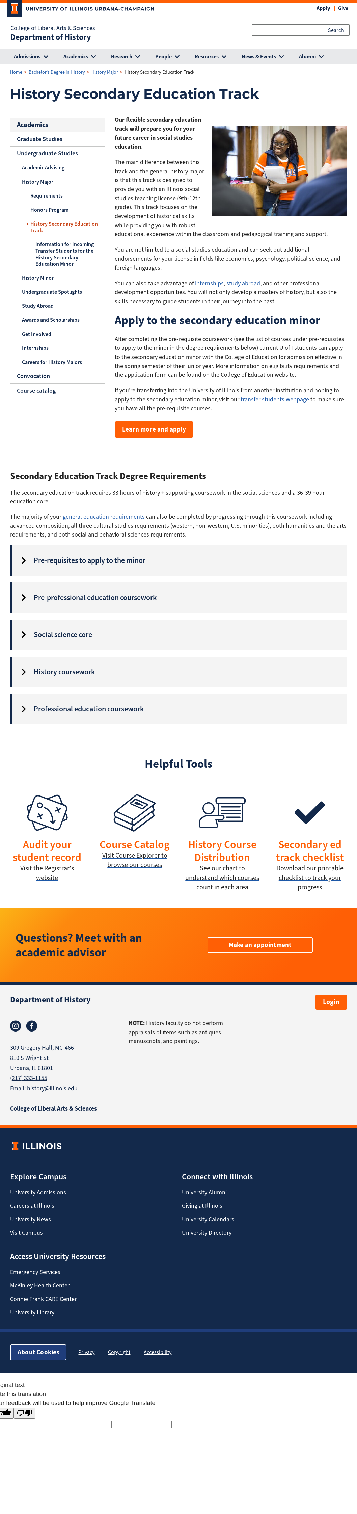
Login (331, 1002)
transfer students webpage (275, 399)
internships (209, 283)
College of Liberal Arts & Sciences (52, 28)
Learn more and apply (154, 429)
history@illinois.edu (52, 1088)
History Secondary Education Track (64, 227)
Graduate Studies (39, 139)
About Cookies (38, 1352)
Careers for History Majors (52, 361)
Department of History (50, 37)
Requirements (46, 195)
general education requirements (104, 517)
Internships (35, 347)
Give (343, 8)
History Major (104, 72)
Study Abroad (38, 305)
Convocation (33, 376)
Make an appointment (260, 945)
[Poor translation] (24, 1413)
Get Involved (36, 333)
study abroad (243, 283)
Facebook (31, 1026)
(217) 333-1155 (28, 1078)
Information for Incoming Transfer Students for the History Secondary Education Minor (64, 254)
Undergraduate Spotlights (52, 291)
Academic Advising (43, 167)
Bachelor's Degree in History (57, 72)
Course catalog (36, 391)
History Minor (38, 277)
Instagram (15, 1026)
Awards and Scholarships (51, 319)
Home (16, 72)
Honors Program (49, 209)
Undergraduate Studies (47, 153)
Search (336, 30)
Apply (323, 8)
